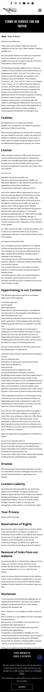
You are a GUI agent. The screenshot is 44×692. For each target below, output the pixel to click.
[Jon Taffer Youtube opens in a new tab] (24, 3)
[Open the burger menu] (40, 10)
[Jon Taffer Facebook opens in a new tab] (11, 3)
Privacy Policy (14, 517)
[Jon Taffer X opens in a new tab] (20, 3)
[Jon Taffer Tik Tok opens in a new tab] (33, 3)
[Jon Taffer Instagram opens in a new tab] (16, 3)
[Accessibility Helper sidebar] (40, 657)
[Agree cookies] (22, 687)
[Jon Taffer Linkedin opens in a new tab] (28, 3)
